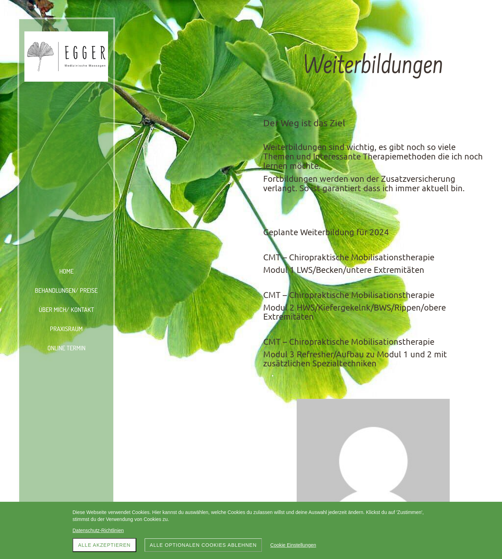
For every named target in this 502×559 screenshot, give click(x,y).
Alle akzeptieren (104, 545)
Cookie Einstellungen (293, 545)
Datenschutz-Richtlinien (98, 530)
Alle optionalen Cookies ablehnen (203, 545)
